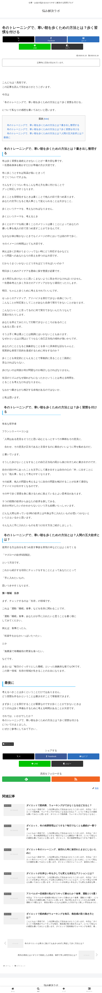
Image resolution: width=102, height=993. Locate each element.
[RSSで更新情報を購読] (76, 779)
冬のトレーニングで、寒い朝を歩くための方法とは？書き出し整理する (43, 125)
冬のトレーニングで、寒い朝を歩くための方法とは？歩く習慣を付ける (43, 129)
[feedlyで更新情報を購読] (26, 779)
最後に (7, 137)
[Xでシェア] (18, 39)
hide (46, 119)
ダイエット (8, 744)
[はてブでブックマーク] (83, 39)
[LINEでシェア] (35, 47)
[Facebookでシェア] (51, 39)
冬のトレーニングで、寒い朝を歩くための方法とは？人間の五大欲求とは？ (45, 133)
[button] (67, 47)
